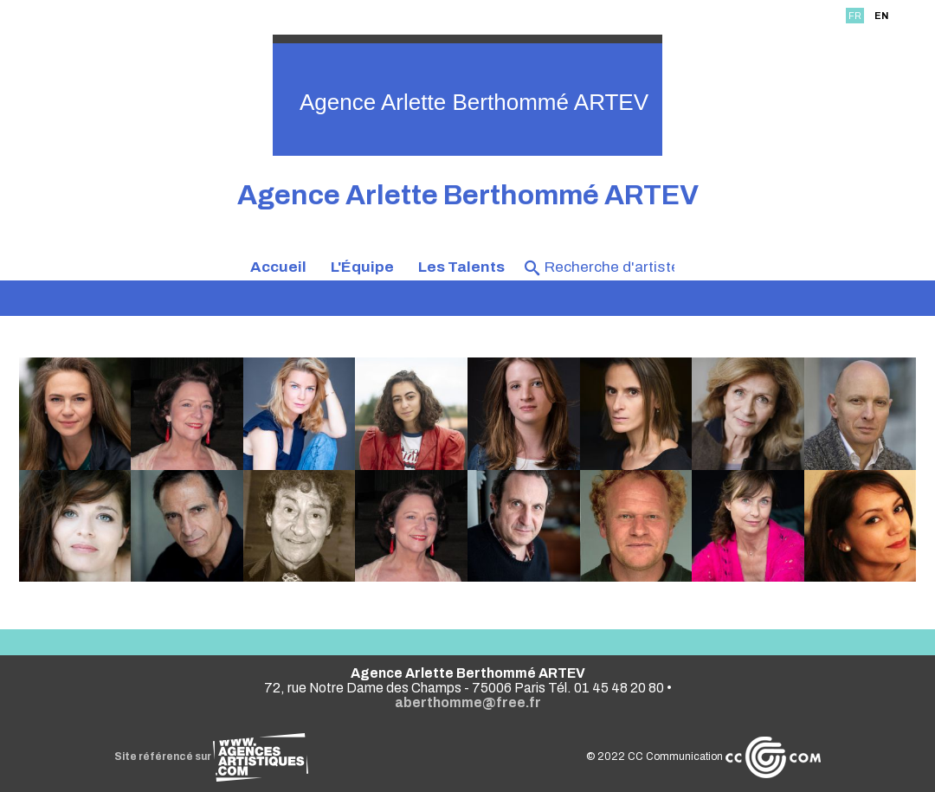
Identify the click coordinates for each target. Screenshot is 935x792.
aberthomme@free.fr (468, 702)
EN (881, 15)
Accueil (278, 267)
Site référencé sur (211, 756)
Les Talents (461, 267)
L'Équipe (362, 267)
